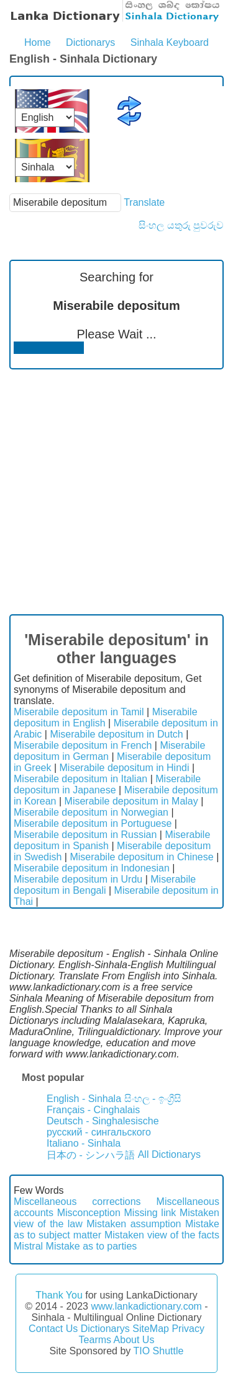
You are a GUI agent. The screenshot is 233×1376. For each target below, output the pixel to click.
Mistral (28, 1246)
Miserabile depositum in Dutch (116, 734)
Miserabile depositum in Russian (85, 834)
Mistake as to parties (91, 1246)
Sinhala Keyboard (169, 42)
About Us (134, 1339)
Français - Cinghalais (93, 1110)
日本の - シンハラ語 (91, 1155)
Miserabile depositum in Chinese (141, 857)
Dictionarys (90, 42)
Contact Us (53, 1328)
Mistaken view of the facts (161, 1235)
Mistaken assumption (133, 1224)
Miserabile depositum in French (83, 745)
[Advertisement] (116, 492)
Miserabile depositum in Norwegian (91, 812)
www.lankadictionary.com (146, 1306)
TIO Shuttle (158, 1351)
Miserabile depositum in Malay (131, 801)
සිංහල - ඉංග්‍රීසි (152, 1098)
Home (37, 42)
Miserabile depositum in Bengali (105, 885)
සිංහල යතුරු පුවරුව (181, 225)
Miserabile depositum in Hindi (125, 767)
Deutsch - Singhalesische (103, 1121)
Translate (144, 202)
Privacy (187, 1328)
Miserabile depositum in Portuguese (92, 823)
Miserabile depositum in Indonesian (92, 868)
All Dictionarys (169, 1154)
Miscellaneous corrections (77, 1201)
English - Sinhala (84, 1098)
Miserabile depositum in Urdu (78, 879)
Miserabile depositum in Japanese (107, 784)
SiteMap (150, 1328)
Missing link (150, 1212)
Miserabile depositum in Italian (80, 779)
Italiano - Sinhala (84, 1143)
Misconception (89, 1212)
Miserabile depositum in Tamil (79, 712)
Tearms (95, 1339)
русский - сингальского (99, 1132)
